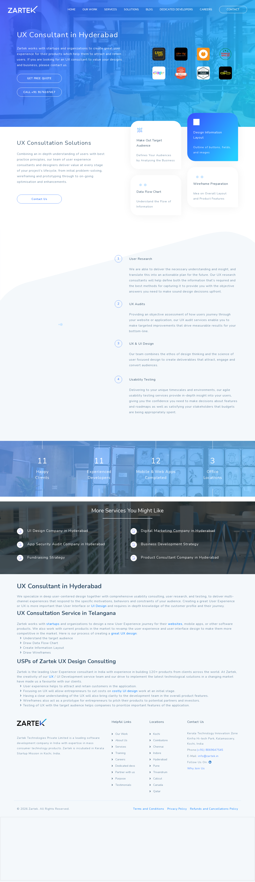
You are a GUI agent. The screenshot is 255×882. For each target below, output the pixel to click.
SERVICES (110, 9)
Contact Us (39, 199)
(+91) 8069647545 (210, 750)
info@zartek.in (208, 756)
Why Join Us (196, 768)
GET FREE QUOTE (39, 78)
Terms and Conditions (148, 809)
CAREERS (206, 9)
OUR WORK (89, 9)
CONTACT (233, 9)
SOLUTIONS (131, 9)
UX (51, 676)
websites (175, 624)
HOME (72, 9)
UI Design (99, 606)
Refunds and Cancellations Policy (214, 809)
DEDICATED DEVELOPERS (176, 9)
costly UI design (125, 691)
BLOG (149, 9)
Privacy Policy (177, 809)
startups (53, 624)
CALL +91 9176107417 (39, 92)
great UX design (124, 633)
